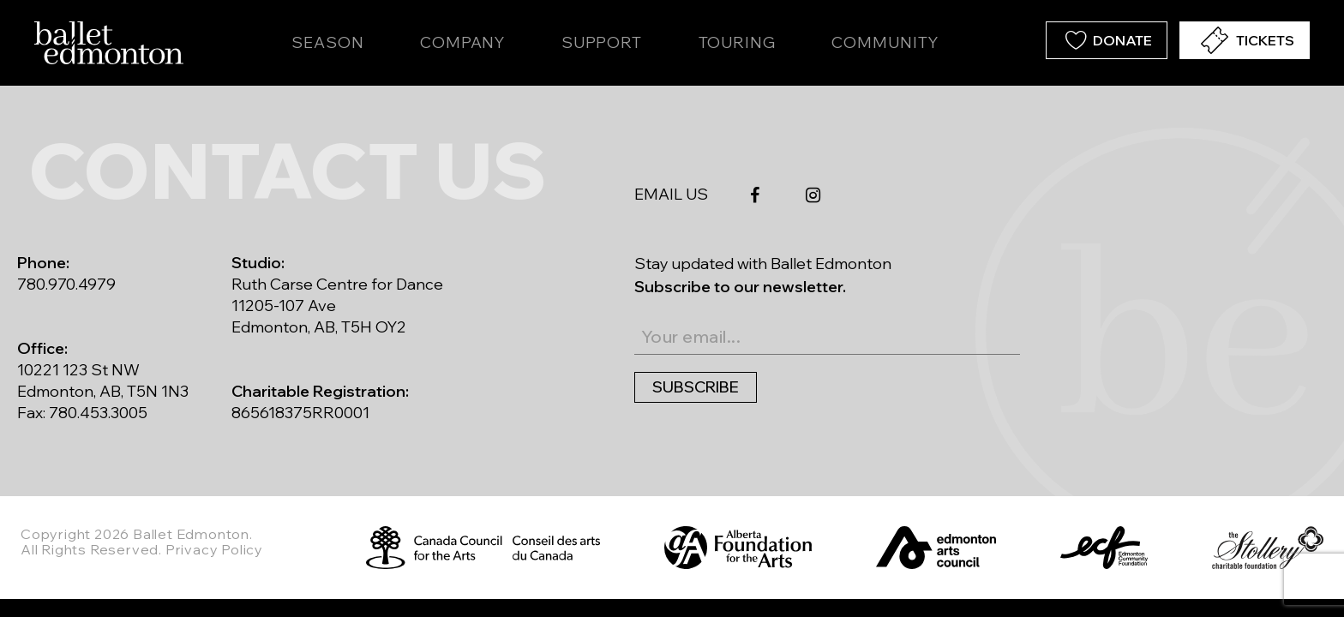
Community (884, 42)
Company (462, 42)
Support (601, 42)
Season (327, 42)
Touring (737, 42)
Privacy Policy (214, 549)
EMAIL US (671, 194)
